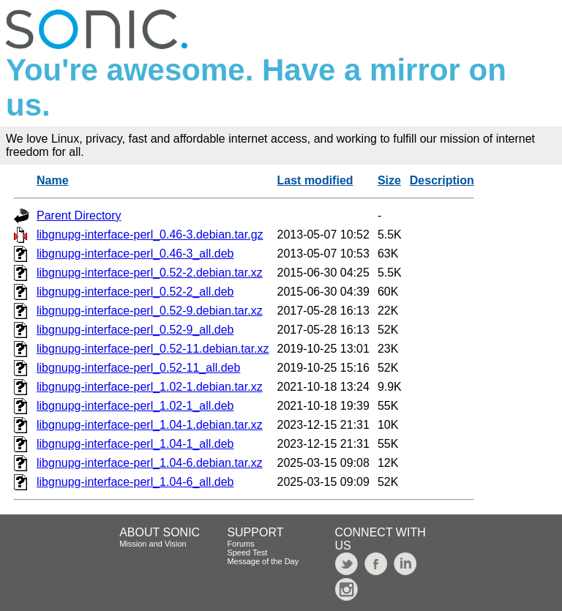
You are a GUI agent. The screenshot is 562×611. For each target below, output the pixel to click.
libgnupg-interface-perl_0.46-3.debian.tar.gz (150, 234)
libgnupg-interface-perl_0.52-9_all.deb (135, 329)
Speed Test (247, 552)
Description (442, 180)
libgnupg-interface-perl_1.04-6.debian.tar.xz (150, 463)
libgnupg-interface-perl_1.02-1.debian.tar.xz (150, 387)
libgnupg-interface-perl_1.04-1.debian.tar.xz (150, 425)
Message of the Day (263, 561)
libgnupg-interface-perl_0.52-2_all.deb (135, 291)
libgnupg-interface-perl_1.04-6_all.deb (135, 482)
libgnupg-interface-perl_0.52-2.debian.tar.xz (150, 272)
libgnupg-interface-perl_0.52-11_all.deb (138, 367)
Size (389, 180)
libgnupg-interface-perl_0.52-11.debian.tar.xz (153, 348)
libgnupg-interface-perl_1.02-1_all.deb (135, 406)
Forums (240, 543)
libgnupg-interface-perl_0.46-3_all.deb (135, 253)
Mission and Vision (153, 543)
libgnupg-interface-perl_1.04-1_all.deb (135, 444)
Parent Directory (79, 215)
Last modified (315, 180)
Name (53, 180)
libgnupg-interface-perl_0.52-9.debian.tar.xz (150, 310)
